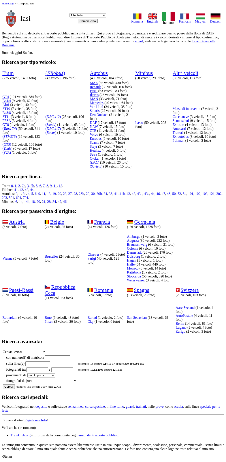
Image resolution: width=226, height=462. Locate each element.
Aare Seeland (185, 307)
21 (43, 202)
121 (212, 194)
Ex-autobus (181, 136)
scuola (178, 406)
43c (146, 194)
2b (23, 186)
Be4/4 (6, 101)
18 (33, 202)
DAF (93, 122)
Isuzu (94, 91)
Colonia (132, 248)
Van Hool (96, 107)
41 (16, 190)
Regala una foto (35, 420)
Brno (48, 317)
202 (219, 194)
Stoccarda (134, 276)
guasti (130, 406)
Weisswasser (136, 280)
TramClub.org (20, 435)
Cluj (90, 321)
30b (99, 194)
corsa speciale (95, 406)
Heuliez (95, 150)
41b (122, 194)
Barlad (92, 317)
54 (184, 194)
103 (204, 194)
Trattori (178, 132)
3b (32, 186)
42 (21, 190)
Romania (103, 290)
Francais (185, 19)
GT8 (5, 124)
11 (55, 186)
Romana (137, 19)
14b (27, 202)
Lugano (181, 327)
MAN (94, 99)
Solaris (95, 111)
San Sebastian (137, 317)
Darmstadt (134, 252)
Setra (93, 154)
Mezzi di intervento (186, 109)
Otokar (95, 158)
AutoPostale (184, 315)
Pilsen (49, 321)
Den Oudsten (99, 115)
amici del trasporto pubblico (98, 435)
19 (54, 194)
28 (75, 194)
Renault (95, 87)
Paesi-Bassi (21, 290)
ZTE (93, 130)
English (152, 19)
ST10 (6, 109)
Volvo (94, 134)
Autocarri (179, 128)
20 (59, 194)
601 (18, 198)
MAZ (94, 83)
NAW (94, 126)
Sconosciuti (181, 121)
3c (24, 194)
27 (70, 194)
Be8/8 (6, 113)
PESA (6, 121)
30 (93, 194)
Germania (144, 222)
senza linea (75, 406)
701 (25, 198)
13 (60, 186)
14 (21, 202)
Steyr (93, 146)
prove (160, 406)
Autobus (99, 73)
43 (26, 190)
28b (81, 194)
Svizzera (190, 290)
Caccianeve (181, 117)
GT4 (5, 97)
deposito (41, 406)
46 (158, 194)
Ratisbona (134, 272)
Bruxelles (51, 256)
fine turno (117, 406)
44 (32, 190)
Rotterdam (9, 317)
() (55, 73)
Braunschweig (137, 244)
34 (105, 194)
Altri (5, 105)
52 (179, 194)
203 (4, 198)
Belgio (57, 222)
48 (168, 194)
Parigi (91, 258)
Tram (8, 73)
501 (11, 198)
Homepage (8, 3)
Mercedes (97, 103)
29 (87, 194)
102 (197, 194)
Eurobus (96, 138)
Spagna (141, 290)
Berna (180, 323)
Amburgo (133, 236)
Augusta (133, 240)
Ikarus (94, 95)
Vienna (7, 258)
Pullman (178, 140)
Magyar (200, 19)
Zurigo (180, 331)
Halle (131, 264)
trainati (141, 406)
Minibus (144, 73)
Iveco (139, 122)
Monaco (132, 268)
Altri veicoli (185, 73)
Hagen (131, 260)
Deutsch (215, 19)
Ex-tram (178, 124)
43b (139, 194)
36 (110, 194)
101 (190, 194)
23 (64, 194)
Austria (17, 222)
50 (174, 194)
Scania (94, 142)
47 (163, 194)
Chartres (93, 254)
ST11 (6, 117)
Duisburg (133, 256)
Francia (102, 222)
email (139, 41)
